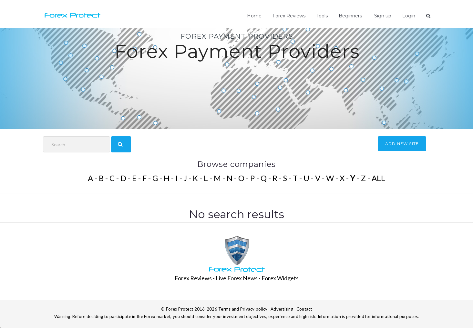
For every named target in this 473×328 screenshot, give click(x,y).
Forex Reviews (288, 16)
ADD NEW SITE (402, 143)
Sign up (382, 16)
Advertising (282, 309)
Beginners (350, 16)
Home (254, 16)
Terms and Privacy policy (242, 309)
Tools (322, 16)
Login (408, 16)
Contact (304, 309)
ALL (378, 178)
